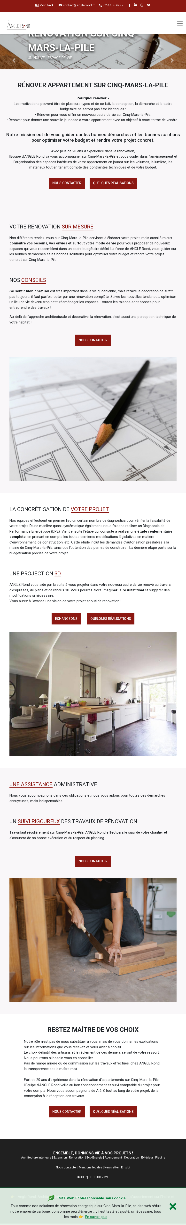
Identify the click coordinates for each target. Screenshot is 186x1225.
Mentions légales (90, 1169)
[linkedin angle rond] (136, 5)
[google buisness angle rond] (142, 5)
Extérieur (147, 1159)
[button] (14, 60)
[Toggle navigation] (180, 23)
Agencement (113, 1159)
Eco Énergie (94, 1159)
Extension (60, 1159)
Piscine (160, 1159)
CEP (83, 1178)
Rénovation (76, 1159)
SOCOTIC (95, 1178)
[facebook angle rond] (130, 5)
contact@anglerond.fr (77, 5)
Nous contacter (66, 183)
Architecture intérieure (36, 1159)
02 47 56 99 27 (111, 5)
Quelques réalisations (113, 183)
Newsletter (111, 1169)
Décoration (131, 1159)
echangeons (66, 619)
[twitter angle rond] (149, 5)
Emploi (125, 1169)
